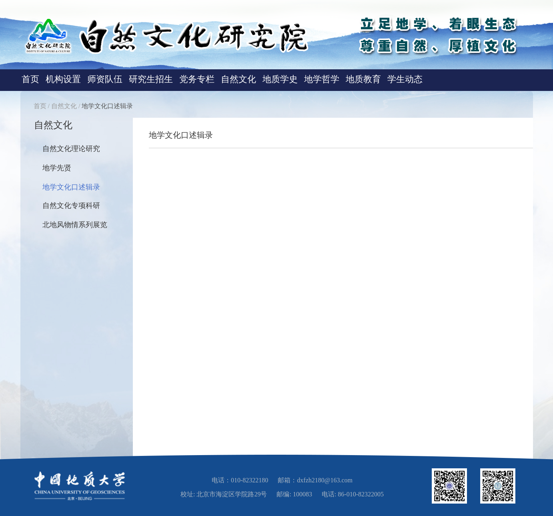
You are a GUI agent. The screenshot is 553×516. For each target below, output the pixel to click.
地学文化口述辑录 (107, 106)
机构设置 (63, 79)
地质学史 (280, 79)
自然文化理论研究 (71, 149)
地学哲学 (321, 79)
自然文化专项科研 (71, 206)
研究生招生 (151, 79)
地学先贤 (56, 168)
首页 (30, 79)
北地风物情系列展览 (74, 225)
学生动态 (405, 79)
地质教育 (363, 79)
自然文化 (238, 79)
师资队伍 (104, 79)
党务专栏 (196, 79)
